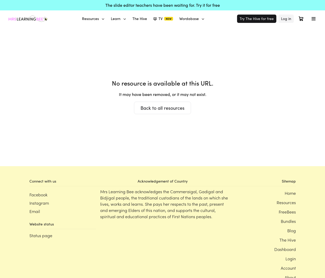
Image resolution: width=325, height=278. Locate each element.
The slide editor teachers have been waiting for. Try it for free (162, 5)
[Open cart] (301, 19)
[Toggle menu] (313, 19)
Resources (93, 18)
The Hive (139, 18)
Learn (118, 18)
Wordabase (192, 18)
